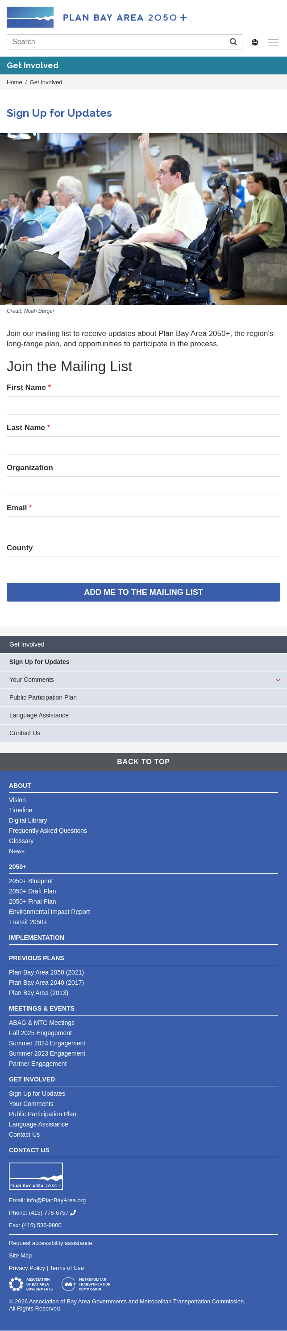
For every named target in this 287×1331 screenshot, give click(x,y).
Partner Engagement (38, 1063)
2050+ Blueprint (31, 881)
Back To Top (143, 762)
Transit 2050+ (28, 922)
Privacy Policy (27, 1268)
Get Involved (46, 82)
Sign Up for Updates (39, 661)
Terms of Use (67, 1268)
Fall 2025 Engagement (40, 1032)
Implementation (36, 937)
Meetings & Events (42, 1008)
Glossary (21, 840)
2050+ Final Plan (32, 901)
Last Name (26, 427)
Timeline (20, 810)
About (20, 785)
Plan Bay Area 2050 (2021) (46, 972)
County (20, 548)
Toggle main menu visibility (272, 41)
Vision (17, 799)
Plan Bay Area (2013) (38, 992)
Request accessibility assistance (50, 1243)
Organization (30, 467)
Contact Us (24, 733)
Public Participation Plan (43, 697)
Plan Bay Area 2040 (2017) (46, 982)
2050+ (17, 866)
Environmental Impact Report (49, 911)
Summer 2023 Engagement (47, 1053)
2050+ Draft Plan (32, 891)
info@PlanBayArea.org (56, 1200)
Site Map (20, 1255)
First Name (26, 387)
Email (17, 508)
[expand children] (278, 680)
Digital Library (28, 820)
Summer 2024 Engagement (47, 1043)
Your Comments (31, 679)
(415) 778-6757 (56, 1212)
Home (14, 82)
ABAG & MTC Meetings (42, 1022)
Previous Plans (36, 958)
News (17, 851)
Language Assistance (39, 715)
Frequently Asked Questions (48, 830)
